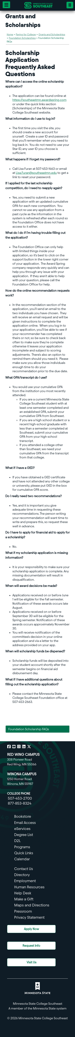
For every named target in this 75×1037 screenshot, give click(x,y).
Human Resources (29, 887)
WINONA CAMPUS (21, 774)
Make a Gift (23, 899)
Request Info (31, 945)
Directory (22, 875)
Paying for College (26, 34)
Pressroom (23, 911)
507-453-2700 (20, 798)
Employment (25, 881)
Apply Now (31, 929)
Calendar (22, 859)
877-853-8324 (19, 803)
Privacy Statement (29, 917)
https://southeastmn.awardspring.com (39, 99)
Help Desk (22, 893)
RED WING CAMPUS (23, 754)
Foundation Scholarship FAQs (28, 729)
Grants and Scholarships (51, 34)
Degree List (23, 835)
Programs (22, 847)
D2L (17, 841)
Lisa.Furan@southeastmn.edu (36, 172)
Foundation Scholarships (22, 38)
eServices (22, 829)
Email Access (25, 823)
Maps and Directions (31, 905)
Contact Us (23, 869)
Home (10, 34)
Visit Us (31, 962)
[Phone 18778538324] (69, 5)
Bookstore (22, 816)
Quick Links (23, 853)
